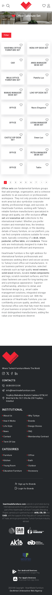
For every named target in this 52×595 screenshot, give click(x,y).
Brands (31, 421)
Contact (7, 436)
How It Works (9, 421)
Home (4, 19)
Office (31, 455)
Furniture (7, 455)
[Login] (48, 5)
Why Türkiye (34, 416)
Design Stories (35, 426)
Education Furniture (12, 471)
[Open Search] (8, 5)
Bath (30, 460)
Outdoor (32, 466)
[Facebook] (12, 373)
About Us (7, 416)
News (6, 431)
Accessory (33, 471)
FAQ (30, 431)
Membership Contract (38, 436)
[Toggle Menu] (3, 5)
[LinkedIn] (16, 373)
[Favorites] (44, 5)
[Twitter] (7, 373)
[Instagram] (3, 373)
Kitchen (7, 460)
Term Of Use (9, 442)
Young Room (9, 466)
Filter (6, 35)
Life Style (7, 426)
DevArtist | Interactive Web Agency (26, 591)
